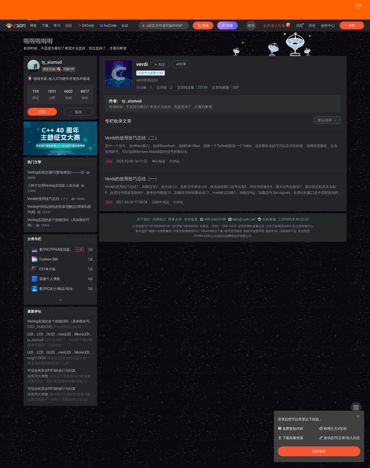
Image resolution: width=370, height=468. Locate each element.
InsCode (107, 45)
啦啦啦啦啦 (38, 61)
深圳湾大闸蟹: (38, 396)
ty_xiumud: (36, 360)
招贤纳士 (159, 239)
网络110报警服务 (160, 251)
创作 (351, 46)
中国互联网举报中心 (186, 251)
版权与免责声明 (254, 251)
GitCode (85, 45)
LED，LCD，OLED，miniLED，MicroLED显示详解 (60, 354)
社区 (68, 46)
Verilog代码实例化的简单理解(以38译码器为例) (59, 229)
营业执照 (304, 251)
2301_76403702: (40, 347)
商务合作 (175, 239)
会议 (124, 46)
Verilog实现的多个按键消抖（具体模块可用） (58, 242)
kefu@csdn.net (244, 239)
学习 (56, 46)
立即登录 (319, 451)
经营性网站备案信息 (251, 246)
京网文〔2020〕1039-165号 (218, 246)
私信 (78, 132)
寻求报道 (191, 239)
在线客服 (269, 239)
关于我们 (144, 239)
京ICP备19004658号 (185, 246)
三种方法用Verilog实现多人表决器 (56, 208)
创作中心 (328, 46)
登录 (251, 46)
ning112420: (37, 378)
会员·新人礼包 (277, 45)
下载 (45, 46)
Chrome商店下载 (212, 251)
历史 (312, 46)
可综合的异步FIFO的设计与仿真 (51, 391)
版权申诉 (272, 251)
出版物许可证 (288, 251)
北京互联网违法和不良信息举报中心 (289, 246)
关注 (42, 132)
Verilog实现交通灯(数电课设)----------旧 (58, 195)
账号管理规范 (233, 251)
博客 (33, 46)
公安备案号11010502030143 (151, 246)
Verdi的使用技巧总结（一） (56, 219)
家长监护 (141, 251)
